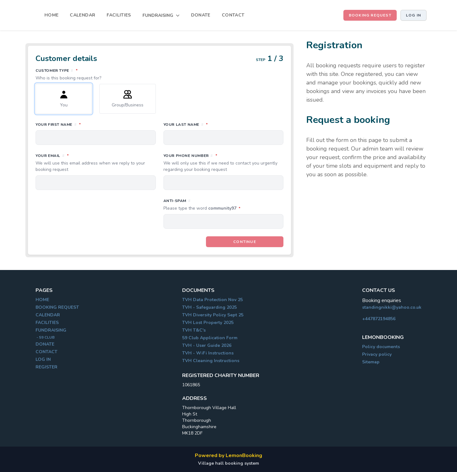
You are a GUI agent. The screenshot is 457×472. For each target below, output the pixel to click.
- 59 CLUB (45, 337)
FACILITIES (119, 15)
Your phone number (223, 162)
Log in (413, 15)
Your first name (86, 124)
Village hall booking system (228, 463)
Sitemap (371, 362)
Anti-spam (223, 205)
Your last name (213, 124)
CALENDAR (82, 15)
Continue (244, 241)
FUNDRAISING (51, 330)
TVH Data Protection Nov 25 (212, 300)
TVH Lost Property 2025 (208, 323)
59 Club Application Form (209, 338)
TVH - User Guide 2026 (206, 345)
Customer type (159, 74)
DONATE (200, 15)
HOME (51, 15)
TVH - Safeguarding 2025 (209, 307)
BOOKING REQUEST (370, 15)
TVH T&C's (194, 330)
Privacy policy (377, 354)
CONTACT (233, 15)
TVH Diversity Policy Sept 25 (212, 315)
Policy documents (381, 347)
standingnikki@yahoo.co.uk (391, 307)
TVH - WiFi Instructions (208, 353)
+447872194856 (378, 319)
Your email (96, 162)
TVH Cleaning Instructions (210, 361)
